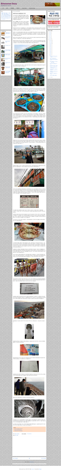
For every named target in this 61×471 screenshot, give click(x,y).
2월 (50, 53)
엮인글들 (12, 8)
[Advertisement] (29, 443)
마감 (9, 13)
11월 (51, 42)
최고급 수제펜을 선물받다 (53, 75)
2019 (50, 33)
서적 (6, 18)
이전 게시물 (43, 458)
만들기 (6, 13)
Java (1, 18)
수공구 (2, 14)
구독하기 (18, 8)
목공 (2, 13)
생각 (3, 16)
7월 (50, 47)
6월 (50, 48)
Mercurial (9, 16)
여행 (17, 435)
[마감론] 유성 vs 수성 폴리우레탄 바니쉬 (7, 33)
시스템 (9, 17)
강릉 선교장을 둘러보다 (18, 429)
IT (8, 13)
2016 (50, 37)
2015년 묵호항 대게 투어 (18, 428)
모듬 (4, 19)
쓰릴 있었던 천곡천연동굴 (18, 430)
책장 (7, 16)
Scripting (4, 18)
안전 (5, 17)
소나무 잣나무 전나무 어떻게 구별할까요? (7, 50)
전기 (3, 17)
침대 (6, 17)
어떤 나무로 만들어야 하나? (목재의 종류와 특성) (7, 72)
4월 (50, 51)
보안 (9, 18)
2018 (50, 34)
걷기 (9, 14)
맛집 (15, 435)
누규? (7, 8)
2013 (50, 77)
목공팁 (7, 14)
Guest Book (24, 8)
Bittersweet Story (9, 3)
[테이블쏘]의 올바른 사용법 (53, 65)
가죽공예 (3, 19)
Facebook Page (32, 8)
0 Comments (29, 433)
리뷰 (7, 17)
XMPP (7, 18)
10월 (51, 43)
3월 (50, 52)
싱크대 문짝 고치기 (7, 45)
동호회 (2, 17)
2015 (50, 38)
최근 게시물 (15, 458)
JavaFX (5, 16)
